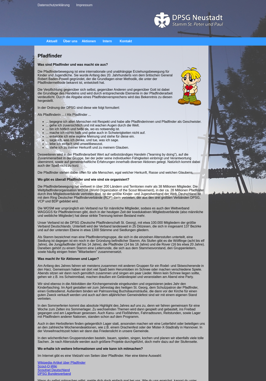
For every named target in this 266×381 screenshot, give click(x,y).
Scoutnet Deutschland (54, 348)
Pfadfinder (247, 50)
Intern (107, 41)
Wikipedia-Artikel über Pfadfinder (62, 340)
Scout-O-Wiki (47, 344)
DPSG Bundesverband (54, 351)
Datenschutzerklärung (54, 5)
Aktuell (51, 41)
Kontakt (126, 41)
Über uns (70, 41)
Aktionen (89, 41)
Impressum (84, 5)
